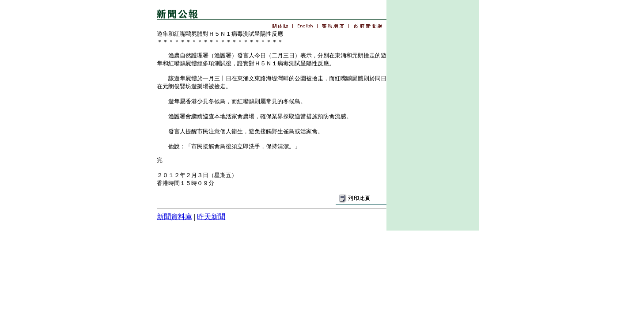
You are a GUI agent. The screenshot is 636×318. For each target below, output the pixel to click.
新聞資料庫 (174, 216)
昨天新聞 (211, 216)
